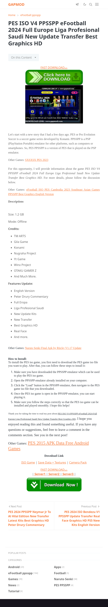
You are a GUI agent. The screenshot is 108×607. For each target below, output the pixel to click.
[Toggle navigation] (97, 4)
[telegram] (77, 4)
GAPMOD (16, 4)
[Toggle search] (90, 4)
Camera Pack (78, 462)
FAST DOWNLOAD (54, 68)
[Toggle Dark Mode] (84, 4)
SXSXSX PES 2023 (36, 159)
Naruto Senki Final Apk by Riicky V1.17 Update (53, 348)
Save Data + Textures (52, 462)
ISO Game (28, 462)
